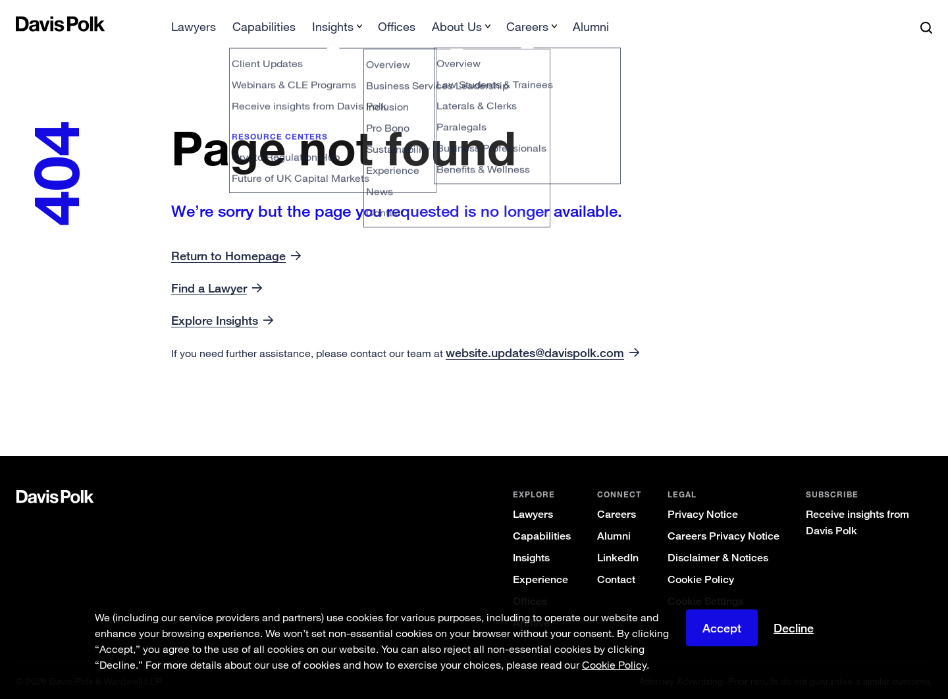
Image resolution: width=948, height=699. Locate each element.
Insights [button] (333, 26)
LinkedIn (618, 557)
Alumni (591, 26)
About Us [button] (457, 26)
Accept (721, 628)
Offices (396, 26)
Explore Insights (214, 320)
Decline (794, 628)
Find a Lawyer (209, 288)
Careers (616, 514)
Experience (540, 579)
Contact (616, 579)
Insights (531, 557)
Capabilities (264, 26)
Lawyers (193, 26)
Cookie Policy (701, 579)
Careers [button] (527, 26)
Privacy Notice (703, 514)
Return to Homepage (228, 255)
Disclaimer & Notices (718, 557)
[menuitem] (193, 30)
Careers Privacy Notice (723, 536)
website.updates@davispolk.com (535, 352)
